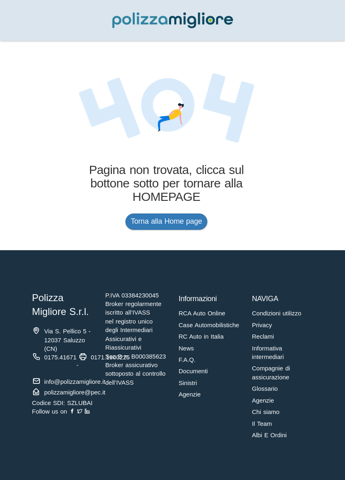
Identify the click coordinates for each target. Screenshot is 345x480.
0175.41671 (60, 357)
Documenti (193, 371)
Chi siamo (266, 411)
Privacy (262, 324)
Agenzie (190, 394)
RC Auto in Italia (201, 336)
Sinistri (188, 382)
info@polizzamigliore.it (74, 381)
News (186, 348)
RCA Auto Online (202, 313)
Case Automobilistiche (209, 324)
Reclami (263, 336)
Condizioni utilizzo (276, 313)
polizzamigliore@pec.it (74, 392)
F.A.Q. (187, 359)
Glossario (265, 388)
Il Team (262, 423)
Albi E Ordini (269, 435)
